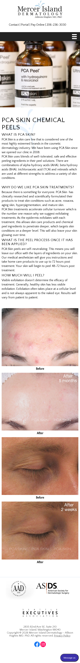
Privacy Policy (62, 635)
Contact (14, 24)
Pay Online (37, 24)
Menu (75, 37)
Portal (25, 24)
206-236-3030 (56, 24)
